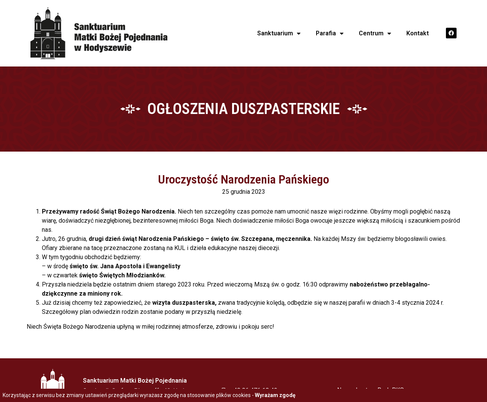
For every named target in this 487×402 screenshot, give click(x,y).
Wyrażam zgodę (275, 395)
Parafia (330, 33)
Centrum (375, 33)
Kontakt (417, 33)
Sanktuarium (279, 33)
